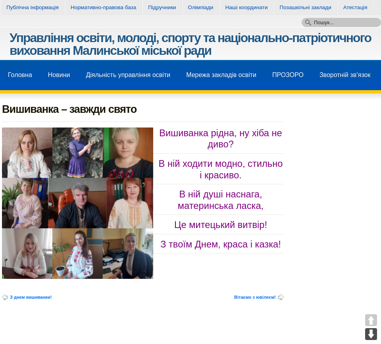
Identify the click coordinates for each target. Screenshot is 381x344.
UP (371, 320)
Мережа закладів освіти (221, 75)
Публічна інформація (32, 7)
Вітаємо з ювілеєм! (255, 297)
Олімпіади (201, 7)
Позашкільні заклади (305, 7)
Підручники (162, 7)
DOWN (371, 334)
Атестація (355, 7)
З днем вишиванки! (31, 297)
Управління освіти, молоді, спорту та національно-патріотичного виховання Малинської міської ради (190, 44)
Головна (20, 75)
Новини (59, 75)
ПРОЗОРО (288, 75)
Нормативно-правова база (103, 7)
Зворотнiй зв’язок (345, 75)
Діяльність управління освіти (128, 75)
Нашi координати (246, 7)
